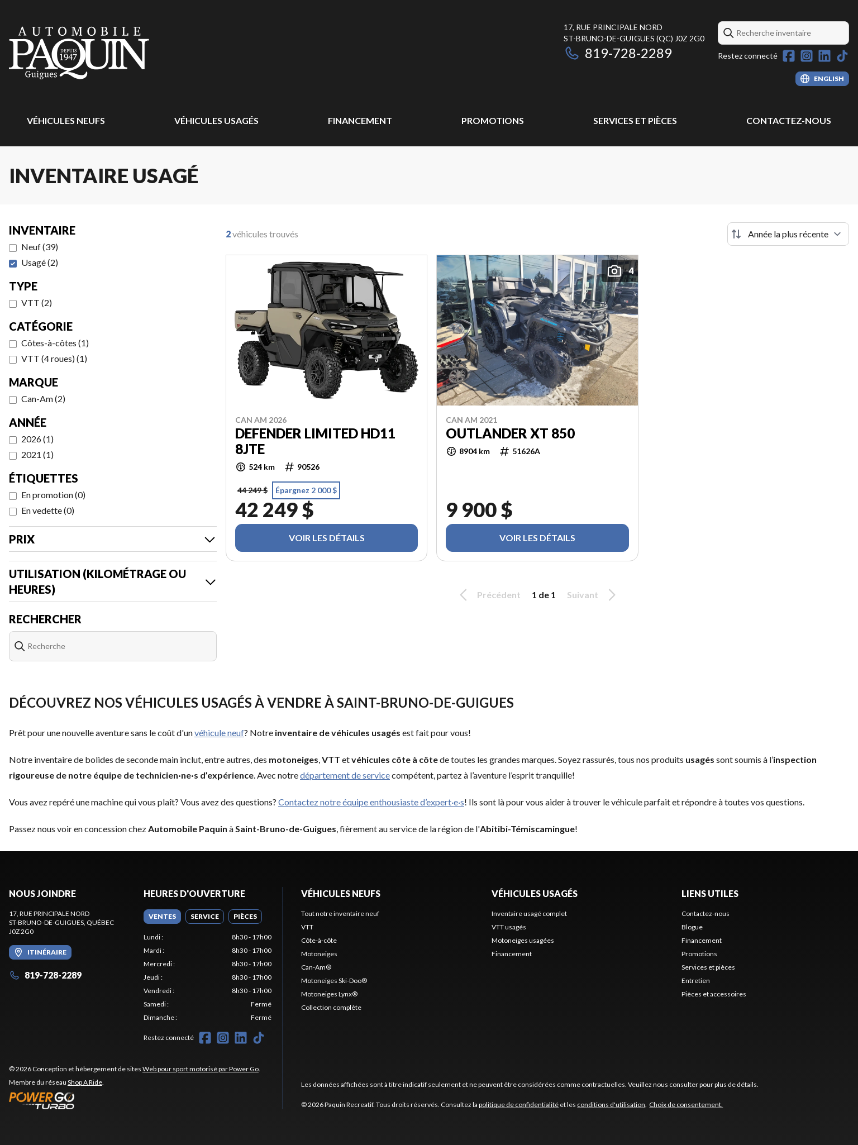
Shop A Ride (85, 1082)
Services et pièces (635, 120)
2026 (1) (37, 438)
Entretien (695, 980)
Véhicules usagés (216, 120)
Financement (360, 120)
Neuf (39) (39, 246)
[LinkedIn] (824, 56)
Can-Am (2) (43, 398)
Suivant (593, 595)
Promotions (492, 120)
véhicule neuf (219, 732)
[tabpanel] (207, 977)
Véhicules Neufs (66, 120)
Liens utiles (709, 893)
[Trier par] (788, 234)
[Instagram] (806, 56)
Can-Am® (316, 967)
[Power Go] (134, 1100)
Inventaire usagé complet (529, 913)
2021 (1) (37, 454)
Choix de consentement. (686, 1104)
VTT (307, 927)
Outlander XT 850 (510, 433)
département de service (345, 775)
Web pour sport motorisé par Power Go (200, 1069)
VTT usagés (509, 927)
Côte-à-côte (319, 940)
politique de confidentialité (519, 1104)
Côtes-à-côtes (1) (55, 342)
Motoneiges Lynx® (329, 994)
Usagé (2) (39, 262)
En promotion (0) (53, 494)
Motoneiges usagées (523, 940)
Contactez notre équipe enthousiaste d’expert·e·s (371, 801)
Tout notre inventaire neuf (340, 913)
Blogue (692, 927)
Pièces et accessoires (713, 994)
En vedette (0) (47, 510)
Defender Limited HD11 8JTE (315, 441)
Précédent (488, 595)
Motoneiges (319, 954)
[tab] (162, 916)
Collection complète (331, 1007)
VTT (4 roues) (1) (54, 358)
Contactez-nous (788, 120)
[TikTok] (842, 56)
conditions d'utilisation (611, 1104)
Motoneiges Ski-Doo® (334, 980)
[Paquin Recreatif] (79, 54)
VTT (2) (36, 302)
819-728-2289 (618, 53)
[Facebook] (788, 56)
